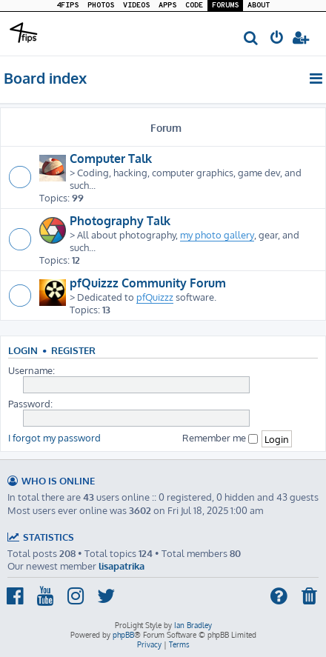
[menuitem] (251, 39)
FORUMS (225, 5)
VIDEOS (136, 5)
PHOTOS (100, 5)
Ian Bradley (193, 625)
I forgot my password (54, 437)
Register (73, 350)
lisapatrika (121, 565)
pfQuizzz (154, 296)
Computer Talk (111, 158)
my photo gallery (217, 234)
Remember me (220, 437)
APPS (167, 5)
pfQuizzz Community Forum (148, 283)
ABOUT (258, 5)
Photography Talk (120, 220)
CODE (194, 5)
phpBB (123, 634)
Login (23, 350)
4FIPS (67, 5)
